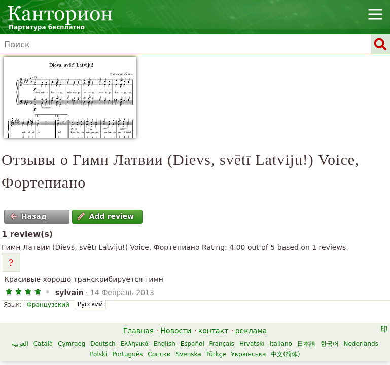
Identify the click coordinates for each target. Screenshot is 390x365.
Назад (28, 216)
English (164, 343)
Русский (90, 304)
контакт (213, 330)
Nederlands (360, 343)
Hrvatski (252, 343)
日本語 (306, 343)
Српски (159, 354)
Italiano (280, 343)
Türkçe (216, 354)
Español (192, 343)
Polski (98, 354)
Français (221, 343)
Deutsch (102, 343)
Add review (106, 216)
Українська (248, 354)
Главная (138, 330)
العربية (20, 343)
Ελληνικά (135, 343)
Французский (47, 304)
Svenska (188, 354)
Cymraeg (71, 343)
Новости (176, 330)
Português (127, 354)
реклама (251, 330)
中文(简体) (285, 354)
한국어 (330, 343)
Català (43, 343)
